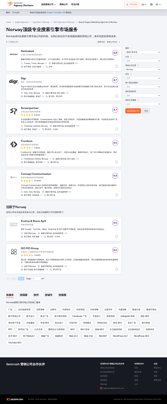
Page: (28, 278)
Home (8, 22)
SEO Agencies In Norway (64, 22)
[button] (144, 4)
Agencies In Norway (41, 22)
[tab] (10, 295)
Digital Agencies (22, 22)
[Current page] (36, 278)
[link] (63, 4)
